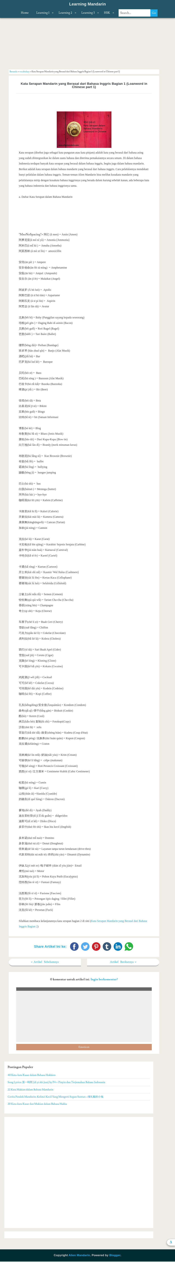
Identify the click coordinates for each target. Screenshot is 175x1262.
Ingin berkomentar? (104, 980)
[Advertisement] (84, 43)
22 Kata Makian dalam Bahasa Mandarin (30, 1090)
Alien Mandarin (79, 1255)
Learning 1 (42, 13)
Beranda (13, 71)
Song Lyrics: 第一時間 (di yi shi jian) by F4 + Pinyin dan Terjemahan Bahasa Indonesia (56, 1082)
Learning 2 (65, 13)
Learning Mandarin (87, 4)
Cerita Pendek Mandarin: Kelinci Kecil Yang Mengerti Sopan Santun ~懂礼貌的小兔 (55, 1097)
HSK (107, 13)
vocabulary (24, 71)
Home (25, 13)
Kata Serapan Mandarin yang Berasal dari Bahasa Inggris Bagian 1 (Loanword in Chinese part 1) (84, 85)
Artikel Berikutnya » (123, 962)
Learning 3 (88, 13)
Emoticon (83, 1047)
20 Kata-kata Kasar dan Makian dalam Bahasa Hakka (37, 1104)
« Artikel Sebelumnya (45, 962)
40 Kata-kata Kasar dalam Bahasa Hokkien (32, 1075)
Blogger (114, 1255)
